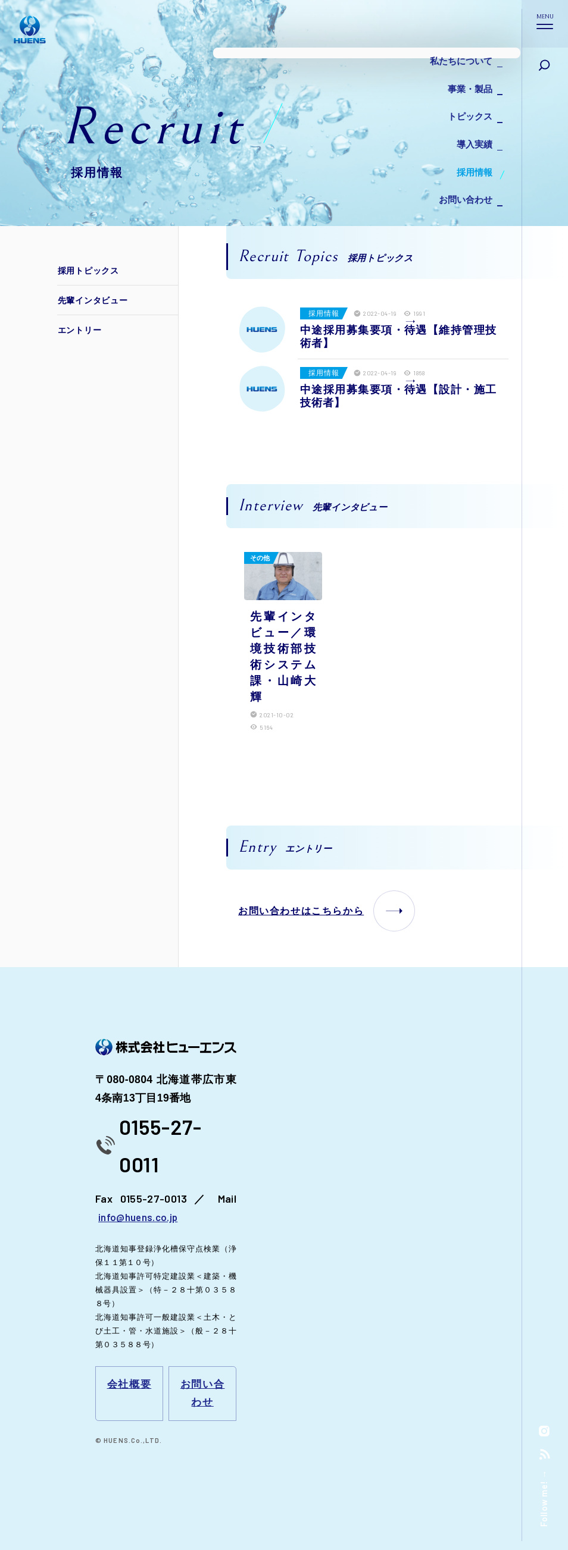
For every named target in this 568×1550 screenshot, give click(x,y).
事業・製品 (467, 83)
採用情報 (471, 154)
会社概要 (128, 1383)
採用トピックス (90, 270)
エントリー (82, 330)
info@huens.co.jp (139, 1215)
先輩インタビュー (95, 300)
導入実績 (471, 130)
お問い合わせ (462, 178)
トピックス (467, 107)
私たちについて (457, 59)
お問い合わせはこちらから (326, 909)
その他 (260, 557)
